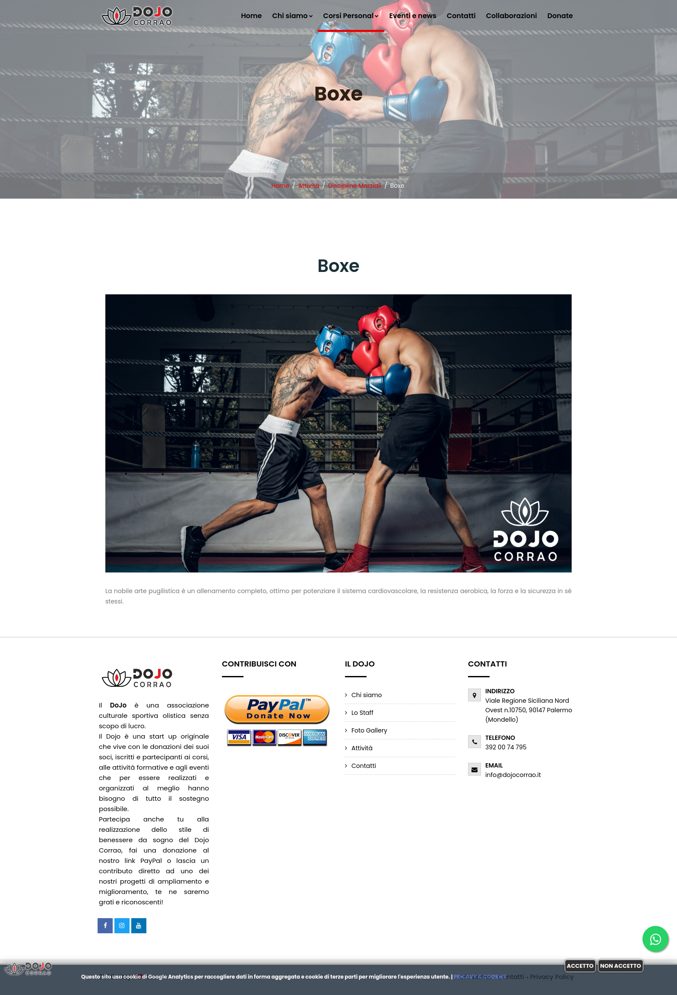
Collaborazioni (511, 16)
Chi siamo (292, 16)
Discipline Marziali (354, 185)
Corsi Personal (351, 16)
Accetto (580, 966)
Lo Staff (362, 712)
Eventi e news (412, 16)
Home (251, 16)
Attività (309, 185)
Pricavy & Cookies (480, 976)
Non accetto (620, 966)
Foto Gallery (369, 730)
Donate (560, 16)
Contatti (461, 16)
